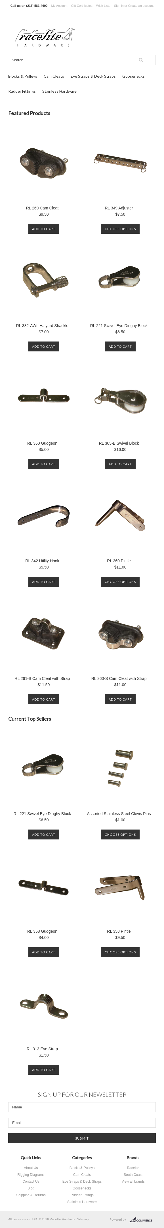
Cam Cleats (54, 76)
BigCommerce (142, 1220)
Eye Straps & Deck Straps (93, 76)
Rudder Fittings (22, 91)
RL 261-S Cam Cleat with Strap (42, 678)
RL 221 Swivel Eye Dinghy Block (119, 325)
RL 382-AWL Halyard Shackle (42, 325)
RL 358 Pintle (119, 931)
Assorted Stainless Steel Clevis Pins (119, 813)
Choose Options (120, 229)
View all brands (132, 1182)
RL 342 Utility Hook (42, 561)
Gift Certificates (81, 5)
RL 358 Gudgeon (42, 931)
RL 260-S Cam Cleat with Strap (119, 678)
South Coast (133, 1175)
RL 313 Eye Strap (42, 1049)
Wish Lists (103, 5)
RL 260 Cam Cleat (42, 208)
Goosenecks (133, 76)
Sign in (119, 5)
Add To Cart (43, 229)
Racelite (133, 1168)
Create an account (141, 5)
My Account (59, 5)
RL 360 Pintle (119, 561)
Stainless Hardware (59, 91)
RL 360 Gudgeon (42, 443)
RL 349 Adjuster (119, 208)
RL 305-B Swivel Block (119, 443)
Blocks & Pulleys (22, 76)
